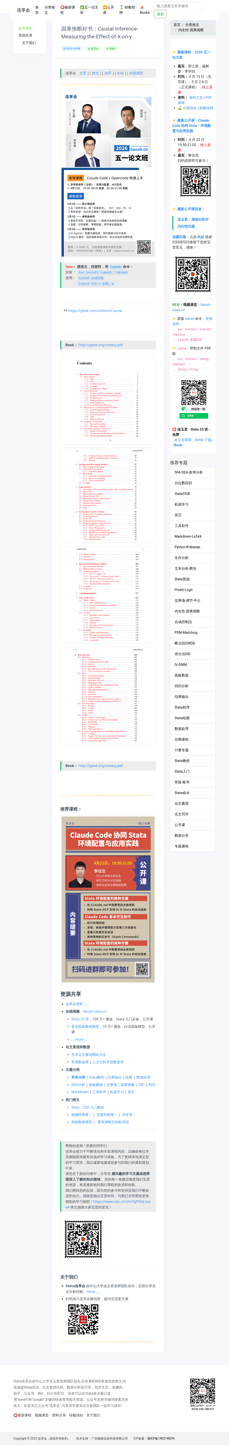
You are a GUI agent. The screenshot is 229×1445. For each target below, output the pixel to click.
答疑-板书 (182, 782)
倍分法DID (183, 654)
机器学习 (117, 1091)
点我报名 (190, 108)
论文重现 (182, 803)
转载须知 (76, 1415)
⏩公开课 (108, 10)
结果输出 (115, 1077)
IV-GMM (181, 665)
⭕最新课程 (67, 10)
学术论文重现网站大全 (88, 1054)
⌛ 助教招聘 (127, 10)
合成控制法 (183, 622)
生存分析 (182, 558)
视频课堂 (42, 1415)
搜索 (160, 14)
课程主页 (196, 97)
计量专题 (182, 750)
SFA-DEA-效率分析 (189, 472)
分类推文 (50, 10)
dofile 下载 (203, 440)
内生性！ (129, 1114)
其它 (131, 1091)
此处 (200, 237)
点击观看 (185, 440)
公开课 (180, 825)
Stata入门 (182, 771)
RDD (151, 1084)
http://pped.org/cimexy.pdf (101, 345)
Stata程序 (182, 707)
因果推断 (128, 1084)
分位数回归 (183, 483)
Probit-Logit (184, 590)
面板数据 (96, 1084)
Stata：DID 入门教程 (87, 1107)
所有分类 (78, 1077)
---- (178, 445)
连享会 (23, 10)
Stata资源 (182, 579)
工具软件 (99, 1091)
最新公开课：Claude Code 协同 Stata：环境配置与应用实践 (191, 125)
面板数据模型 (81, 1122)
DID (141, 1084)
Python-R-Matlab (187, 547)
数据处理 (143, 1077)
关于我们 (93, 1415)
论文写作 (182, 814)
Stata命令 (182, 793)
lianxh (189, 319)
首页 (39, 10)
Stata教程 (96, 1077)
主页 (82, 73)
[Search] (179, 6)
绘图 (128, 1077)
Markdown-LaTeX (188, 536)
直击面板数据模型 (85, 1026)
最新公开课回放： (191, 209)
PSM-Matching (186, 632)
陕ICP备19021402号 (161, 1438)
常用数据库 (80, 1062)
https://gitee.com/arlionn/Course (95, 310)
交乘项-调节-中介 (188, 600)
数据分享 (182, 835)
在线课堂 (136, 73)
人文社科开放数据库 (108, 1062)
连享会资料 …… (77, 1004)
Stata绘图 (182, 718)
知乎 (108, 73)
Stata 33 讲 (80, 1019)
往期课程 (182, 739)
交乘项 (112, 1084)
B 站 (120, 73)
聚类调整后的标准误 (113, 1122)
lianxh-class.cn (95, 1011)
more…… (94, 1291)
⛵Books (145, 10)
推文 (95, 73)
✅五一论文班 (89, 10)
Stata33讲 (182, 494)
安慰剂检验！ (107, 1114)
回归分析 (78, 1084)
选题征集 (179, 237)
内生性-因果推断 (191, 30)
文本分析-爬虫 (185, 568)
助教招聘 (206, 108)
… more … (79, 1039)
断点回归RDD (185, 643)
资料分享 (59, 1415)
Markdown (80, 1091)
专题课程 (182, 846)
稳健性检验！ (81, 1114)
